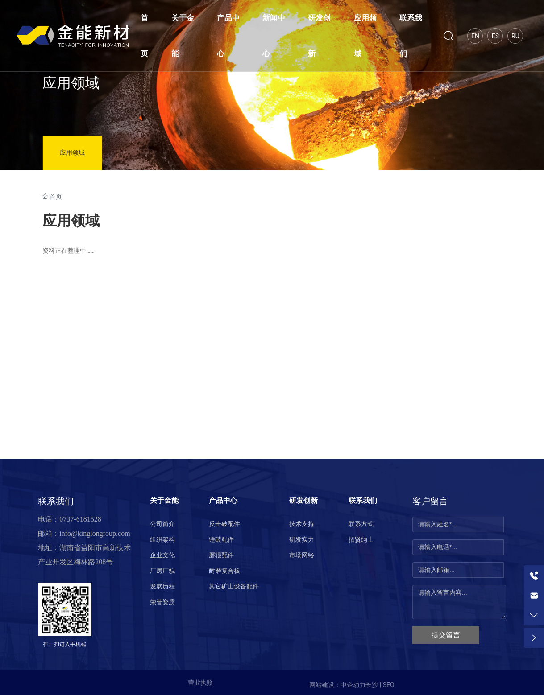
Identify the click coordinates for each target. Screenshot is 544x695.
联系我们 (56, 501)
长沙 (371, 684)
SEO (389, 684)
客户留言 (430, 501)
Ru (515, 36)
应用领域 (71, 82)
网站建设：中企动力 (337, 684)
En (475, 36)
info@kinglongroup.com (94, 533)
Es (495, 36)
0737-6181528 (80, 519)
